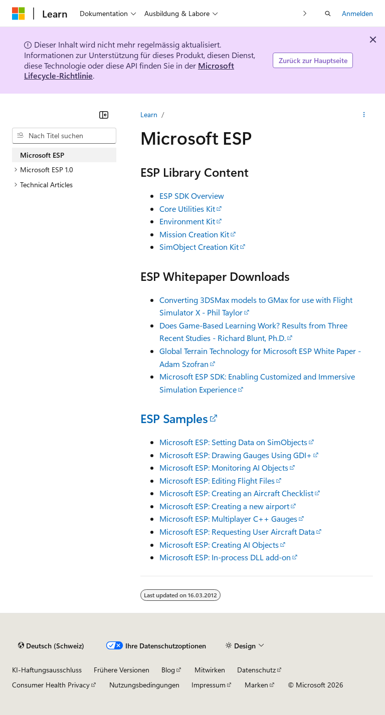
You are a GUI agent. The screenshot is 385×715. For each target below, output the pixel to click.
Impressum (208, 684)
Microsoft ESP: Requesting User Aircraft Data (237, 531)
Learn (148, 114)
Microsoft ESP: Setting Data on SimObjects (233, 442)
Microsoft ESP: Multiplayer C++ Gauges (228, 518)
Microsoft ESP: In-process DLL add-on (225, 557)
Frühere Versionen (121, 669)
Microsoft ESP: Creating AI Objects (219, 544)
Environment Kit (187, 221)
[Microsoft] (18, 13)
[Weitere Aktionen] (364, 115)
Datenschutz (256, 669)
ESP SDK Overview (191, 195)
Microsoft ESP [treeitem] (42, 155)
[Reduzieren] (103, 115)
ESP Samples (174, 418)
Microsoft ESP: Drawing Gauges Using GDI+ (235, 455)
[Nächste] (305, 13)
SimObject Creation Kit (199, 246)
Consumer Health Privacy (51, 684)
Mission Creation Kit (194, 234)
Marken (256, 684)
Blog (168, 669)
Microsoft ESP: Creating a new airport (224, 506)
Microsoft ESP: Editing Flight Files (217, 480)
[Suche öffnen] (328, 14)
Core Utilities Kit (187, 208)
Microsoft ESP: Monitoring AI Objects (223, 467)
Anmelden (357, 13)
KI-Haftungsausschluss (47, 669)
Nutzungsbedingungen (144, 684)
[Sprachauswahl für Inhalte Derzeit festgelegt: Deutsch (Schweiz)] (51, 645)
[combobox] (64, 136)
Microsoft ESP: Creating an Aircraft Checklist (236, 493)
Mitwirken (210, 669)
